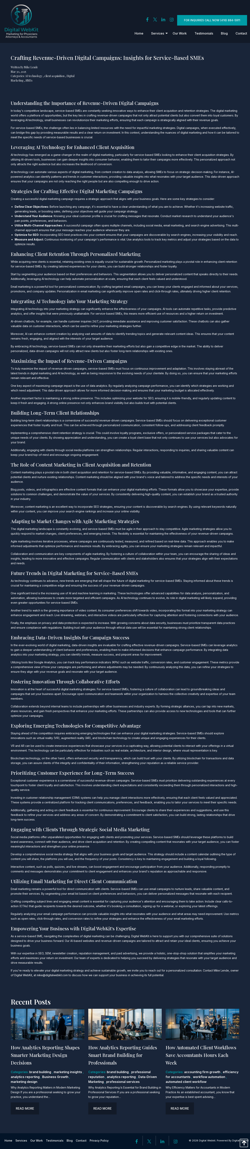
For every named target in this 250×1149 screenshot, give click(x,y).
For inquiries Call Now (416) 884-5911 (212, 20)
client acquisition (54, 76)
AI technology (33, 76)
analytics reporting (25, 1077)
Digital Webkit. (207, 1140)
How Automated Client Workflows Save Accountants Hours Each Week (201, 1055)
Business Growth (55, 1077)
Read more (25, 1108)
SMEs (29, 80)
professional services (123, 1082)
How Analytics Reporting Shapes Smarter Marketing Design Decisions (45, 1055)
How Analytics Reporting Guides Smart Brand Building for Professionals (122, 1055)
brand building (40, 1072)
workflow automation (209, 1077)
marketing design (24, 1082)
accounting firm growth (202, 1072)
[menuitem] (139, 33)
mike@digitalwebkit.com (52, 975)
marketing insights (68, 1072)
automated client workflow (186, 1082)
